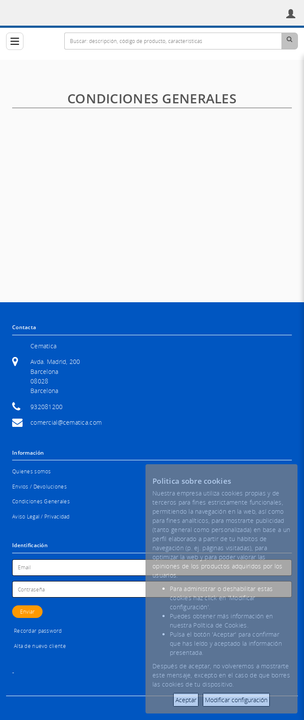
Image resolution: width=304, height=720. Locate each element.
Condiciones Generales (41, 501)
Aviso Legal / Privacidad (41, 516)
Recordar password (38, 630)
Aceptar (185, 700)
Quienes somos (31, 471)
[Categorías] (14, 41)
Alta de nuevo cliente (40, 646)
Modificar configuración (236, 700)
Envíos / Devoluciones (39, 486)
